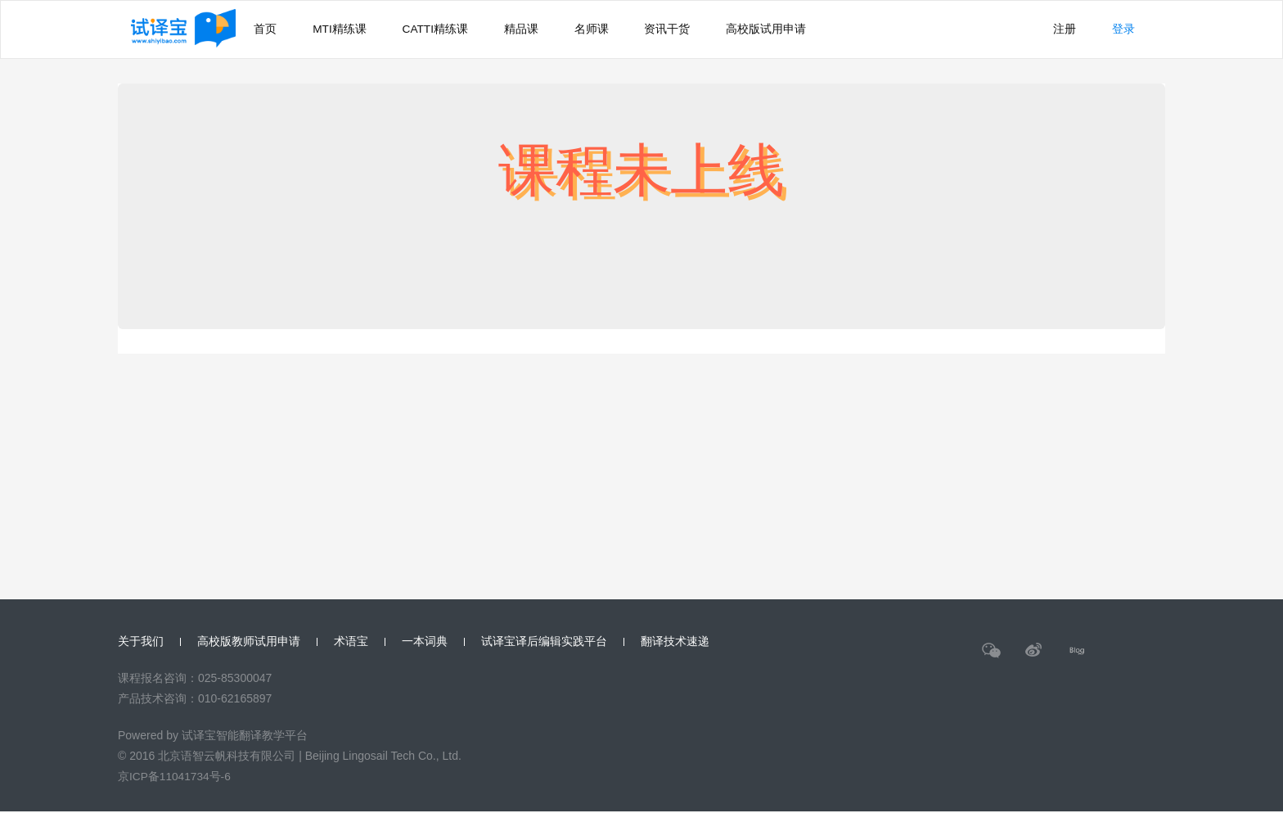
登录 (1121, 29)
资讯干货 (695, 29)
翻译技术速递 (675, 641)
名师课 (614, 29)
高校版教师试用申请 (248, 641)
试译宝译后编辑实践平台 (544, 641)
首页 (266, 29)
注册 (1057, 29)
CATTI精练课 (447, 29)
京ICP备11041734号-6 (175, 777)
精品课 (539, 29)
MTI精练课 (346, 29)
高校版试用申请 (799, 29)
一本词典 (425, 641)
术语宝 (351, 641)
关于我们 (141, 641)
